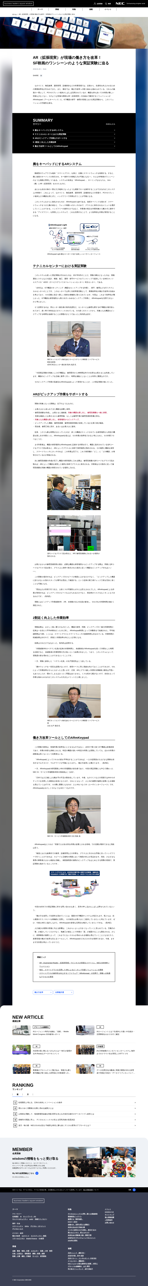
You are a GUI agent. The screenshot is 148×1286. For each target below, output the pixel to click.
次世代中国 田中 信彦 (76, 1256)
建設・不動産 (26, 1256)
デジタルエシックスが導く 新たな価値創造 (83, 1214)
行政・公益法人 (17, 1253)
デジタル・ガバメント (38, 1226)
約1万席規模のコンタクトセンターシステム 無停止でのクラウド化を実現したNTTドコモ (116, 1052)
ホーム (14, 14)
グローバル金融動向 (41, 1027)
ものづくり (25, 1236)
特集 (74, 9)
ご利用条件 (109, 1220)
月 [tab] (28, 1094)
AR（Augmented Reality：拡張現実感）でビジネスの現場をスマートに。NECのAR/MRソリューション (74, 964)
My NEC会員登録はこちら (25, 1173)
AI (100, 1027)
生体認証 (15, 1216)
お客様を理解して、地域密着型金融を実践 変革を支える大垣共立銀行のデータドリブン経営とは (56, 1114)
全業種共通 (59, 992)
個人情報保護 (87, 1190)
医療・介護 (16, 1256)
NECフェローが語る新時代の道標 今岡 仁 (83, 1264)
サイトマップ (109, 1215)
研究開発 (43, 1256)
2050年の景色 (72, 1240)
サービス (35, 1256)
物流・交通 (25, 1251)
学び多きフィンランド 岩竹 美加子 (80, 1269)
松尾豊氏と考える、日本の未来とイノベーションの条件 (40, 1102)
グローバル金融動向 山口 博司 (79, 1266)
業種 (57, 9)
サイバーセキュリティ (20, 1219)
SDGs (27, 1226)
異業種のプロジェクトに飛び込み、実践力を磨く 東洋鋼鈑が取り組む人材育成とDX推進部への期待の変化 (52, 1071)
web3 (31, 1219)
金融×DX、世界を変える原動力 (78, 1224)
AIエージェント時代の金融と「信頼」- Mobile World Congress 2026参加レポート (51, 1033)
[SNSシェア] (41, 75)
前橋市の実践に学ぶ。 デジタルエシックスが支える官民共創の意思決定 (46, 1120)
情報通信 (28, 1253)
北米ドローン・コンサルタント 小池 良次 (82, 1258)
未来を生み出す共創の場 (76, 1227)
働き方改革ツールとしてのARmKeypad (51, 146)
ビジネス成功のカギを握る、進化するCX (82, 1230)
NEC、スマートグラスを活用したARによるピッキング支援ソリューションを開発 (71, 970)
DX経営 (100, 1046)
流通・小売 (44, 1251)
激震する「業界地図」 (75, 1219)
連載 (91, 9)
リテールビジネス (18, 1238)
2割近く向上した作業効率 (45, 142)
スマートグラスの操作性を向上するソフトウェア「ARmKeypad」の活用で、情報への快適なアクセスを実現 (74, 975)
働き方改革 (38, 992)
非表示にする (110, 124)
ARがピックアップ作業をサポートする (51, 138)
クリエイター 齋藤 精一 (76, 1261)
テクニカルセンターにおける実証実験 (50, 134)
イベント (107, 9)
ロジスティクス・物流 (38, 1236)
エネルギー (35, 1251)
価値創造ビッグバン (75, 1216)
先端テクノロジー (41, 1219)
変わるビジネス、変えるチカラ (78, 1232)
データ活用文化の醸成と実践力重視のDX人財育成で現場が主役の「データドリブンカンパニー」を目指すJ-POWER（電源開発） (116, 1071)
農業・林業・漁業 (38, 1253)
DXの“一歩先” (73, 1222)
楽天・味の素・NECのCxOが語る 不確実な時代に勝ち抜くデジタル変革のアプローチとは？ (54, 1125)
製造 (18, 1251)
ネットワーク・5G (29, 1216)
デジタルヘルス (17, 1229)
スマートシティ (17, 1226)
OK (132, 1189)
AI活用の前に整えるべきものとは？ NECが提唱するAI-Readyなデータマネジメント (52, 1052)
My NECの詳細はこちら (20, 1177)
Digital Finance (31, 1238)
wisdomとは (109, 1212)
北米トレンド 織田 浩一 (76, 1253)
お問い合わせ (109, 1222)
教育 (50, 1251)
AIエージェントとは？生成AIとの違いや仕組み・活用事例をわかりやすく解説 (116, 1033)
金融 (13, 1251)
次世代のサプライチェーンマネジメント (82, 1238)
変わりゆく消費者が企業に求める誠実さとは (35, 1108)
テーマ (40, 9)
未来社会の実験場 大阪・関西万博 (79, 1235)
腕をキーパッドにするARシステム (49, 130)
